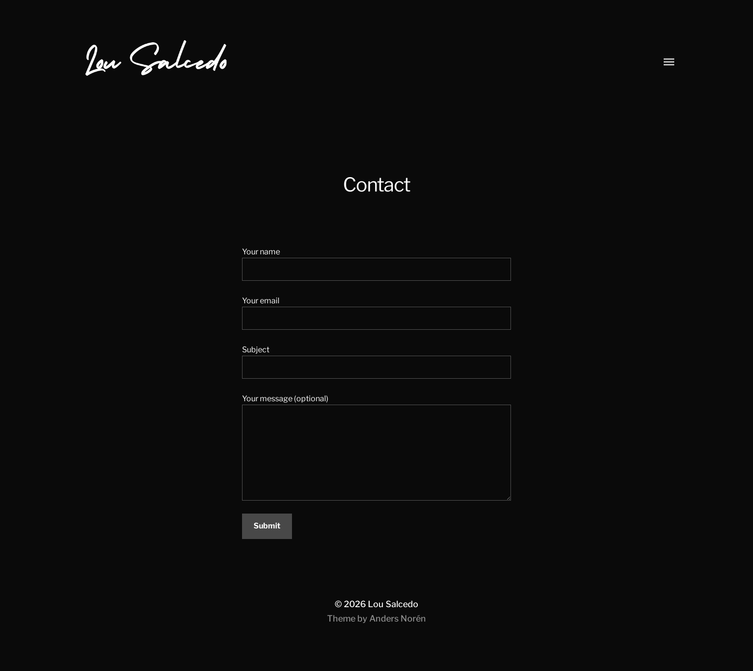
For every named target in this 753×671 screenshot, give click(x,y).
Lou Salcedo (393, 604)
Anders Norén (397, 618)
